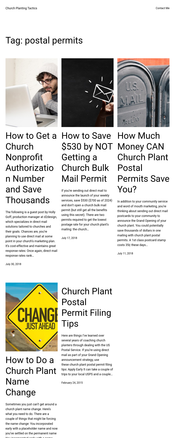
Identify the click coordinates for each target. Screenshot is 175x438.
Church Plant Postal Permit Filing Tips (86, 307)
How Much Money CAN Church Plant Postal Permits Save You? (143, 162)
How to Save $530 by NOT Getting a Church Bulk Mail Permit (87, 157)
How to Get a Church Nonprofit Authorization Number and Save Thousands (31, 167)
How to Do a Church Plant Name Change (30, 376)
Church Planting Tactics (21, 8)
